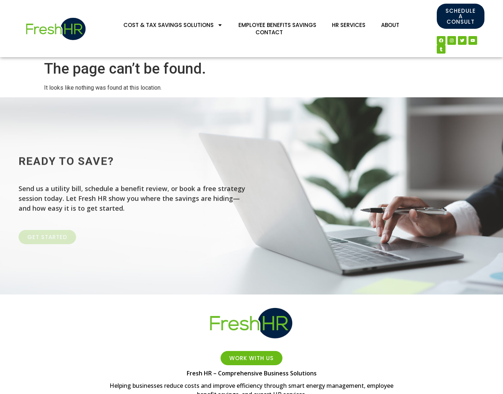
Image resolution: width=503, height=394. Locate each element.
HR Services (348, 25)
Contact (269, 32)
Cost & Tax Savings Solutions (173, 25)
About (390, 25)
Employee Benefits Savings (277, 25)
